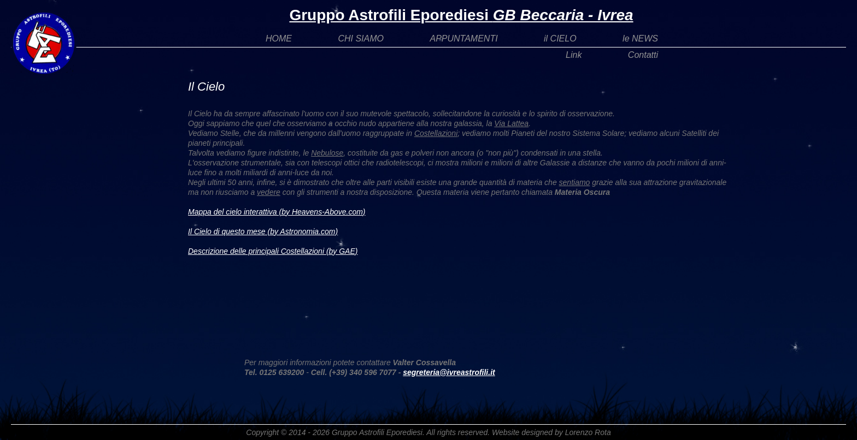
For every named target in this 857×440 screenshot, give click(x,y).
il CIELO (560, 38)
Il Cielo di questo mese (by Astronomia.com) (263, 231)
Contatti (643, 55)
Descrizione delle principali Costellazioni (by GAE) (272, 251)
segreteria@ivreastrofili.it (449, 372)
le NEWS (640, 38)
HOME (279, 38)
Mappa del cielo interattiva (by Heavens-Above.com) (277, 211)
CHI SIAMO (361, 38)
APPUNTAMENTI (463, 38)
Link (574, 55)
